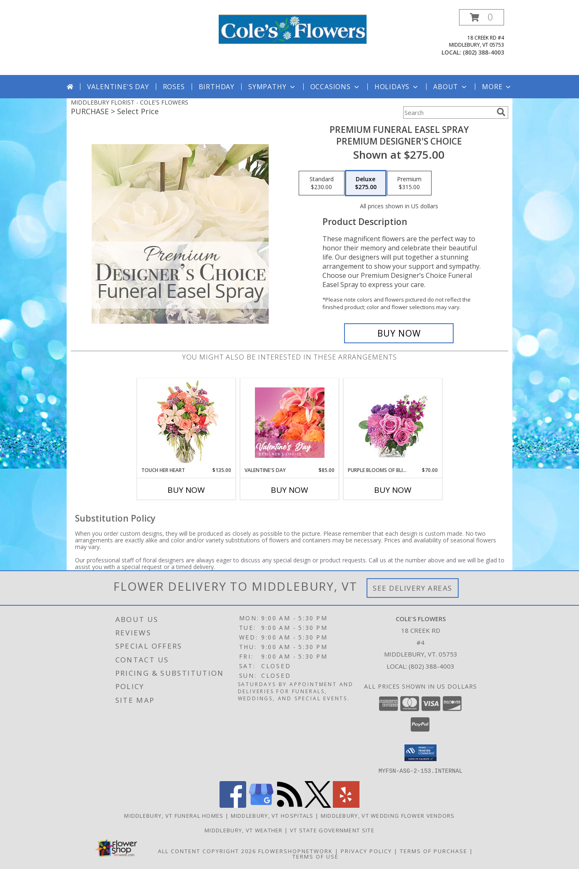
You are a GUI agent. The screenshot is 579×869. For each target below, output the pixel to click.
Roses (174, 86)
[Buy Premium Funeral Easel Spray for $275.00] (399, 333)
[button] (481, 17)
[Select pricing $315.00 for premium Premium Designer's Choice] (409, 183)
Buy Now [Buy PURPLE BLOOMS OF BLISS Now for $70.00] (393, 489)
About (450, 86)
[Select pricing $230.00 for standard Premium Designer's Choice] (321, 183)
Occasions (335, 86)
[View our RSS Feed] (289, 805)
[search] (501, 112)
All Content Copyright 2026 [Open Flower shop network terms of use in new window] (207, 850)
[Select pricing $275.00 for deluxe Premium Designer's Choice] (365, 183)
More (497, 86)
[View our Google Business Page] (261, 805)
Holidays (396, 86)
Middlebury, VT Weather (244, 830)
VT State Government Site (332, 830)
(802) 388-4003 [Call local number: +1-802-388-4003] (483, 52)
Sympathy (272, 86)
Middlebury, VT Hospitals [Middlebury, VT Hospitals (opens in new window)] (272, 815)
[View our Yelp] (346, 805)
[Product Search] (448, 112)
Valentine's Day (118, 86)
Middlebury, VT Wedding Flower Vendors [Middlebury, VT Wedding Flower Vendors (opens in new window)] (388, 815)
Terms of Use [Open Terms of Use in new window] (315, 856)
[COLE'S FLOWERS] (293, 28)
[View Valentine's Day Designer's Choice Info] (289, 422)
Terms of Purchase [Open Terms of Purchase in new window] (433, 850)
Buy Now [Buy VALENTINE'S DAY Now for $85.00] (289, 489)
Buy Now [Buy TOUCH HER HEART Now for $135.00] (186, 489)
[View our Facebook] (233, 805)
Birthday (217, 86)
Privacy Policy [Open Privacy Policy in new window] (366, 850)
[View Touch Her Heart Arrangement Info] (186, 422)
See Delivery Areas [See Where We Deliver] (412, 588)
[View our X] (317, 805)
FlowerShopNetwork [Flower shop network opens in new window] (295, 850)
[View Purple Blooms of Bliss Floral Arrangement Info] (393, 422)
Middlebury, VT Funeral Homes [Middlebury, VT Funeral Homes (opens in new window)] (173, 815)
